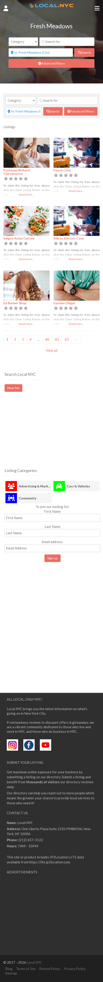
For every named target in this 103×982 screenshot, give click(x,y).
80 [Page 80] (47, 339)
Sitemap (11, 973)
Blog (8, 969)
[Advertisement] (43, 434)
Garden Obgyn (64, 303)
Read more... (26, 194)
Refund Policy (49, 969)
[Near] (41, 52)
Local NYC (34, 962)
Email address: (52, 546)
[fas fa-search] (84, 52)
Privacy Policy (75, 969)
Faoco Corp (62, 170)
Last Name (52, 527)
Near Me (13, 388)
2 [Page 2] (15, 339)
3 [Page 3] (23, 339)
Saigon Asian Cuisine (18, 238)
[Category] (23, 41)
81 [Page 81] (57, 339)
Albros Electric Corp (68, 238)
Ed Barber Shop (14, 303)
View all (51, 350)
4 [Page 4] (30, 339)
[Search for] (66, 41)
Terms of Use (26, 969)
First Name (52, 511)
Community (27, 498)
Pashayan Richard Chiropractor (16, 171)
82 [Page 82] (67, 339)
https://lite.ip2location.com (49, 862)
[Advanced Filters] (51, 63)
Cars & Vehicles (78, 486)
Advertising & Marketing (35, 486)
